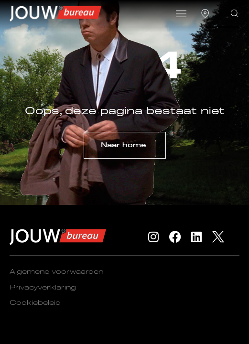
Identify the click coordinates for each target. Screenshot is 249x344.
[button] (181, 15)
